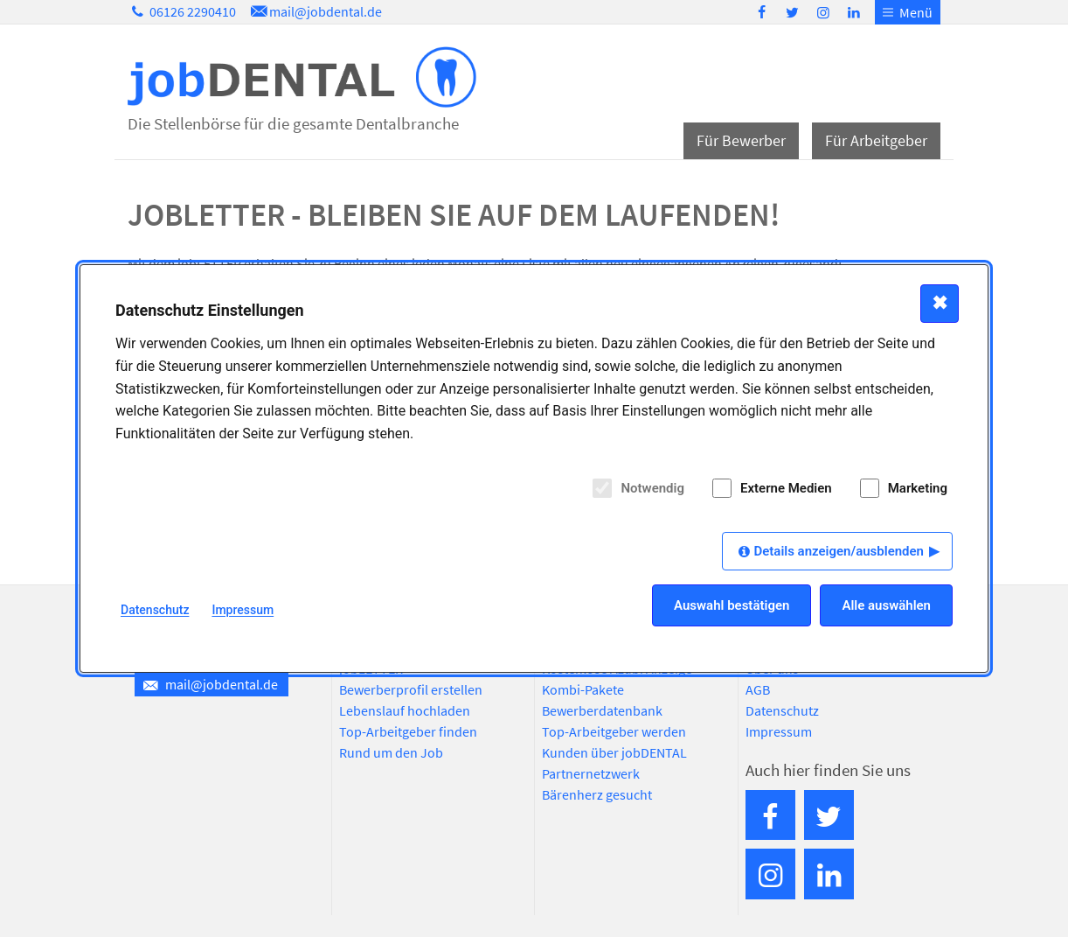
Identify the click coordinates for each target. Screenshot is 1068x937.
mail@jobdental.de (314, 11)
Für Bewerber (741, 140)
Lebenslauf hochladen (404, 710)
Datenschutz (782, 710)
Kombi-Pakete (583, 689)
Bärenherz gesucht (597, 794)
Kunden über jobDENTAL (614, 752)
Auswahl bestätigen (731, 605)
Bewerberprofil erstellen (410, 689)
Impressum (779, 731)
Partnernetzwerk (591, 773)
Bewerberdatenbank (602, 710)
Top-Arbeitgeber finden (408, 731)
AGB (758, 689)
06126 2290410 (182, 11)
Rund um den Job (391, 752)
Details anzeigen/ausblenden (838, 551)
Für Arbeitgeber (876, 140)
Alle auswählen (886, 605)
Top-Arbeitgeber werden (614, 731)
